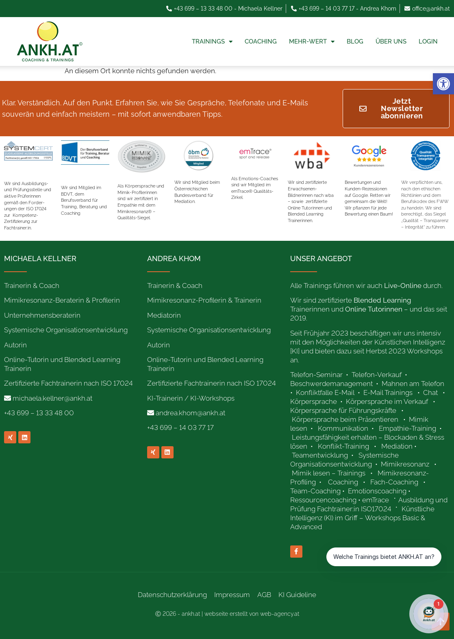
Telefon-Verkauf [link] (377, 375)
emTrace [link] (375, 500)
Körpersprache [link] (314, 401)
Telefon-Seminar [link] (317, 375)
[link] (443, 83)
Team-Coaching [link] (315, 491)
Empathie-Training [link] (407, 428)
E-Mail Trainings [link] (388, 392)
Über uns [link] (391, 41)
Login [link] (428, 41)
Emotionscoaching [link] (377, 491)
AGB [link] (264, 595)
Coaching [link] (261, 41)
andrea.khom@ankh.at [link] (190, 413)
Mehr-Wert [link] (312, 42)
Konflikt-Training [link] (344, 446)
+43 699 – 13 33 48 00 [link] (39, 413)
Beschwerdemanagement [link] (331, 383)
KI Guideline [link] (297, 595)
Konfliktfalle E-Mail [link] (325, 392)
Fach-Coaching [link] (394, 482)
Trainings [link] (212, 42)
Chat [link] (430, 392)
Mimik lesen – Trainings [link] (328, 473)
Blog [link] (355, 41)
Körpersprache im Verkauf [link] (387, 401)
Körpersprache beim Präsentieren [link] (345, 419)
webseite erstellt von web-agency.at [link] (251, 614)
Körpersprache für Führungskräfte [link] (343, 410)
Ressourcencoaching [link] (323, 500)
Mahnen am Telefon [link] (413, 383)
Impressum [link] (232, 595)
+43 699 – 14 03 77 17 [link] (180, 427)
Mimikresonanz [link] (405, 464)
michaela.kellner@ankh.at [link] (52, 398)
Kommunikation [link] (343, 428)
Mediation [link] (397, 446)
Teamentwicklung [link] (320, 455)
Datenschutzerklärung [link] (172, 595)
